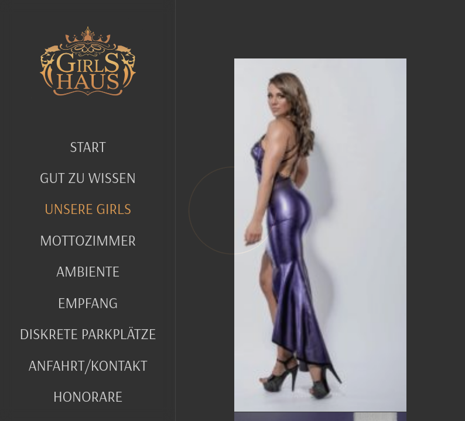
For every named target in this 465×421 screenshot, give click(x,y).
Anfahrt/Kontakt (87, 365)
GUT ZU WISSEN (88, 177)
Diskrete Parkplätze (88, 334)
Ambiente (87, 271)
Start (87, 146)
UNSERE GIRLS (88, 208)
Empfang (88, 303)
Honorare (88, 396)
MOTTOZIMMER (88, 240)
